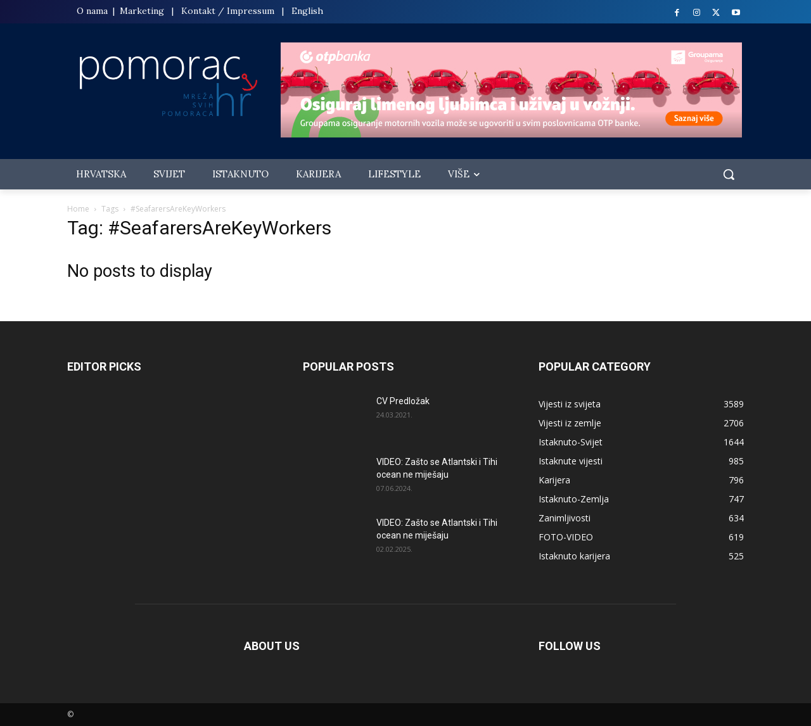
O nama (93, 10)
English (307, 10)
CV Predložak (403, 401)
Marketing (142, 10)
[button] (728, 174)
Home (78, 208)
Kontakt (198, 10)
